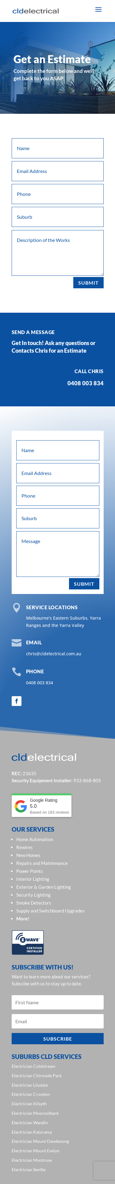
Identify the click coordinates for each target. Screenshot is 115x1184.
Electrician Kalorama (32, 1132)
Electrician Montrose (32, 1160)
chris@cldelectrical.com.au (53, 654)
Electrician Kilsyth (29, 1103)
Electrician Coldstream (34, 1066)
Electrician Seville (28, 1169)
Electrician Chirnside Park (37, 1075)
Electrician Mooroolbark (35, 1113)
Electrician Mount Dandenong (40, 1141)
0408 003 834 (39, 683)
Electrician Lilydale (30, 1085)
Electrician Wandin (30, 1122)
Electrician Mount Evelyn (35, 1150)
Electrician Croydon (31, 1094)
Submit (88, 283)
